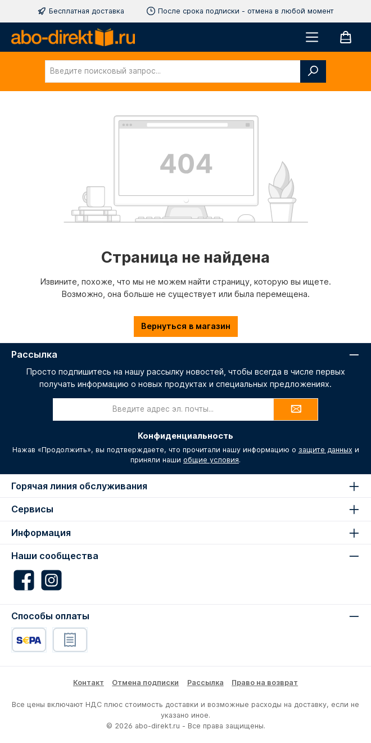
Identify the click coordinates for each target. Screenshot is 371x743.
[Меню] (312, 36)
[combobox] (173, 71)
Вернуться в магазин (185, 326)
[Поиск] (313, 71)
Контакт (88, 682)
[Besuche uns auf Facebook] (24, 580)
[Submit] (295, 409)
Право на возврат (265, 682)
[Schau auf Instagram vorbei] (51, 580)
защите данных (325, 449)
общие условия (211, 460)
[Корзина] (346, 36)
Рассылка (205, 682)
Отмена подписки (145, 682)
